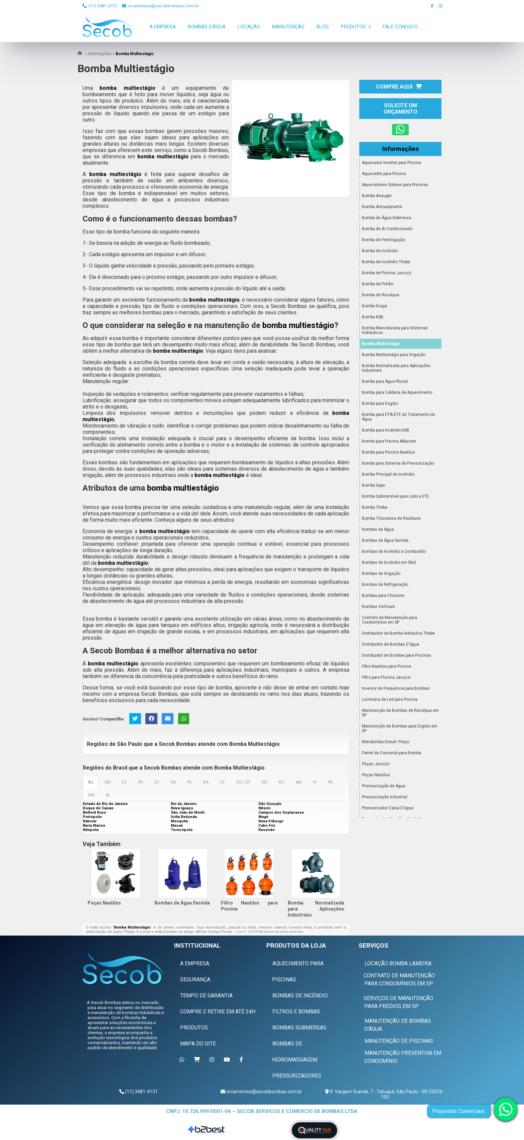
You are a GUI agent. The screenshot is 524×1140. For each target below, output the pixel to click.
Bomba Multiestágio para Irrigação (393, 354)
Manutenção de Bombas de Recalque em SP (400, 712)
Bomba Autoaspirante (382, 206)
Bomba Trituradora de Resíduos (391, 518)
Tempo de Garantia (206, 995)
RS (173, 782)
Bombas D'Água (207, 27)
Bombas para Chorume (383, 595)
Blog (322, 27)
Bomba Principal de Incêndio (388, 474)
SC (156, 782)
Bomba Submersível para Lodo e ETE (395, 496)
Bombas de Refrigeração (385, 584)
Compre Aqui (399, 87)
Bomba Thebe (374, 507)
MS (264, 782)
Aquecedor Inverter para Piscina (391, 162)
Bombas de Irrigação (381, 573)
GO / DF (243, 782)
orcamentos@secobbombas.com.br (160, 5)
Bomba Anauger (377, 195)
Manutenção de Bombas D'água (397, 1024)
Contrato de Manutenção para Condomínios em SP (389, 620)
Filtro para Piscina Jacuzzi (386, 677)
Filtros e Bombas (296, 1011)
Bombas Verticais (378, 606)
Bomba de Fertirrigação (383, 239)
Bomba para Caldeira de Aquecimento (397, 392)
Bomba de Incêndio (380, 251)
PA (330, 782)
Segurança (195, 979)
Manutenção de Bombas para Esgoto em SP (399, 728)
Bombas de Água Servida (182, 903)
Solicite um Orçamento (400, 108)
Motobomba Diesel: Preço (385, 742)
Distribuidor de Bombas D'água (390, 644)
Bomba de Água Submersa (386, 217)
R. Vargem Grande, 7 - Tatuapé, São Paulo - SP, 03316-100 (386, 1094)
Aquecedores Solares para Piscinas (395, 184)
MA (91, 795)
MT (281, 782)
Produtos (356, 27)
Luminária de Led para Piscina (389, 699)
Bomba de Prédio (377, 284)
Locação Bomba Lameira (398, 963)
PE (189, 782)
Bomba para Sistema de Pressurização (398, 463)
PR (140, 782)
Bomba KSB (372, 317)
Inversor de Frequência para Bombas (396, 688)
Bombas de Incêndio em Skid (389, 562)
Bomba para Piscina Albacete (389, 441)
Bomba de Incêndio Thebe (386, 262)
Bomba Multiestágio (381, 343)
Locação (249, 27)
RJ (90, 782)
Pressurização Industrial (384, 797)
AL (108, 795)
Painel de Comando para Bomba (391, 753)
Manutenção (288, 27)
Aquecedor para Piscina (384, 173)
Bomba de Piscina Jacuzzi (386, 273)
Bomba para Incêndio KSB (385, 430)
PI (314, 782)
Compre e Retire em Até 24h (217, 1011)
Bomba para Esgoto (380, 403)
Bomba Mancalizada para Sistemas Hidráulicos (395, 330)
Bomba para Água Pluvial (385, 381)
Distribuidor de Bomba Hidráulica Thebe (398, 633)
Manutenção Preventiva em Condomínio (402, 1056)
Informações (400, 149)
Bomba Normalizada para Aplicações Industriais (316, 909)
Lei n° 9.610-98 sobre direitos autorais (270, 932)
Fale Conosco (400, 27)
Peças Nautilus (104, 903)
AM (299, 782)
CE (222, 782)
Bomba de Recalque (380, 295)
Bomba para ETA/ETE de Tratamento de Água (398, 417)
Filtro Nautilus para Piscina (386, 666)
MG (108, 782)
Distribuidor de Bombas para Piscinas (396, 655)
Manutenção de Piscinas (399, 1040)
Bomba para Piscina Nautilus (388, 452)
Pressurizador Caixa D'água (387, 808)
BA (206, 782)
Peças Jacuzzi (376, 764)
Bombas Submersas (299, 1027)
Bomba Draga (374, 306)
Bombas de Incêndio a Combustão (394, 551)
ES (124, 782)
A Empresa (162, 27)
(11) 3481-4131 (100, 5)
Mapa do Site (198, 1043)
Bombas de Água (378, 529)
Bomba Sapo (373, 485)
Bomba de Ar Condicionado (387, 228)
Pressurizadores (296, 1075)
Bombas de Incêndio (300, 995)
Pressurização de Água (383, 786)
